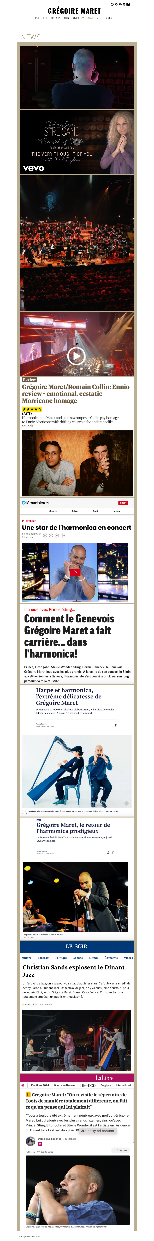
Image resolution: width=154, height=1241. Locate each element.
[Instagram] (112, 4)
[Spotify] (124, 4)
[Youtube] (120, 4)
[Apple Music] (128, 4)
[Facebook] (116, 4)
